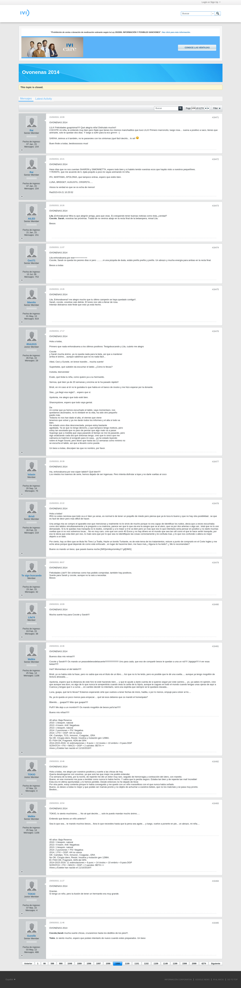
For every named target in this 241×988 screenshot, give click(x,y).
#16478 (215, 503)
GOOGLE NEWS (202, 980)
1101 (137, 963)
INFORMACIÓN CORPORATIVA (178, 980)
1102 (146, 963)
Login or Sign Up (211, 2)
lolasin (31, 474)
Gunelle (31, 935)
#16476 (215, 331)
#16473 (215, 206)
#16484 (215, 881)
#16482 (215, 761)
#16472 (215, 159)
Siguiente (215, 963)
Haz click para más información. (176, 32)
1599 (184, 963)
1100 (127, 963)
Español (10, 979)
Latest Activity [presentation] (43, 98)
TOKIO (31, 774)
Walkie (31, 659)
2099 (194, 963)
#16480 (215, 604)
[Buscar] (198, 13)
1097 (98, 963)
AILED (31, 218)
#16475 (215, 289)
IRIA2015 (31, 344)
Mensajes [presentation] (26, 98)
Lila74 (31, 617)
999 (61, 963)
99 (44, 963)
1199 (175, 963)
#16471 (215, 117)
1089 (79, 963)
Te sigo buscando (32, 575)
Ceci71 (31, 260)
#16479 (215, 562)
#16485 (215, 923)
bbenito (31, 302)
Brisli (31, 516)
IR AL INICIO (218, 980)
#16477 (215, 461)
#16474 (215, 247)
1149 (165, 963)
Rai (31, 130)
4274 (203, 963)
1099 (117, 963)
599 (52, 963)
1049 (70, 963)
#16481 (215, 646)
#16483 (215, 803)
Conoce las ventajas (197, 47)
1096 (89, 963)
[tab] (26, 99)
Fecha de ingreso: (31, 141)
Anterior (28, 963)
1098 (108, 963)
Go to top (232, 980)
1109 (156, 963)
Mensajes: (29, 146)
